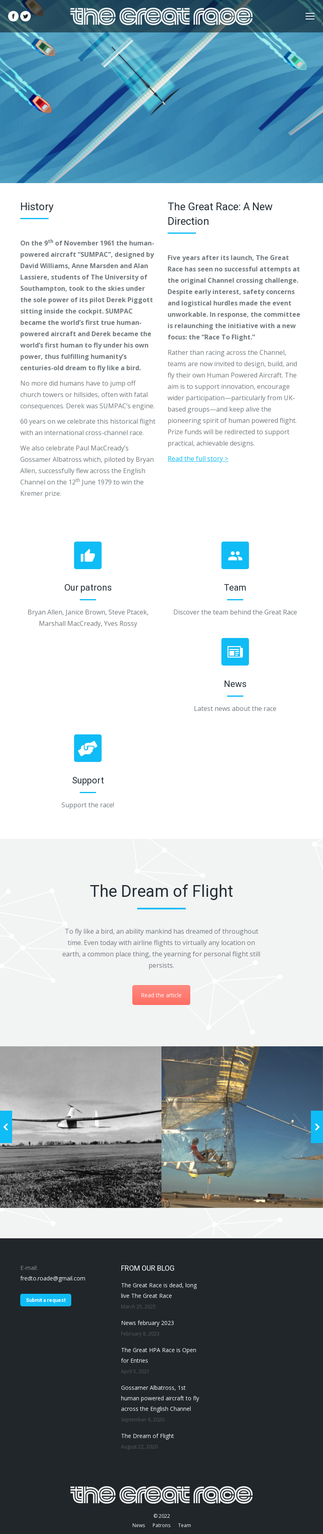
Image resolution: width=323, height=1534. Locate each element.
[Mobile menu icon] (310, 16)
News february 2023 (147, 1323)
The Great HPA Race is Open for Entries (158, 1355)
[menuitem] (138, 1525)
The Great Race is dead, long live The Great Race (159, 1290)
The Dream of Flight (147, 1436)
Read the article (161, 995)
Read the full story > (198, 458)
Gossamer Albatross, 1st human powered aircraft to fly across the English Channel (160, 1398)
